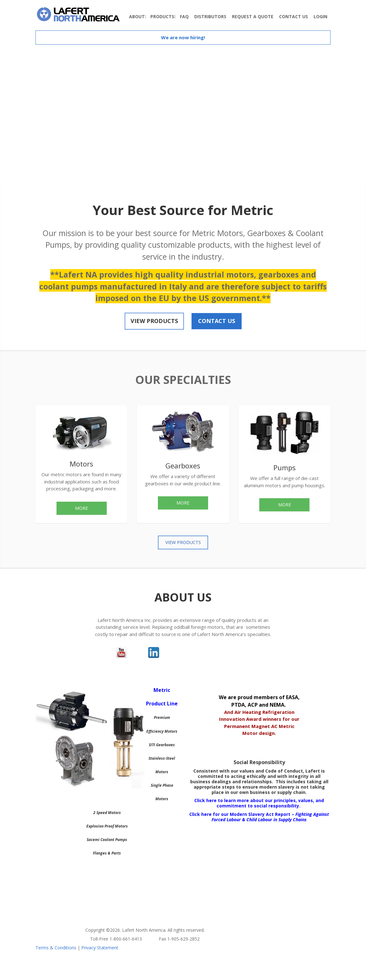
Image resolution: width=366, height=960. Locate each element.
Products (162, 16)
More (81, 508)
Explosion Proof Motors (107, 826)
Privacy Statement (99, 948)
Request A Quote (252, 16)
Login (320, 16)
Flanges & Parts (107, 853)
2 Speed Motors (107, 812)
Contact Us (293, 16)
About (137, 16)
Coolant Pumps (113, 839)
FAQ (184, 16)
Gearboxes (165, 744)
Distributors (210, 16)
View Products (154, 321)
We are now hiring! (183, 37)
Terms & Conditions (55, 948)
